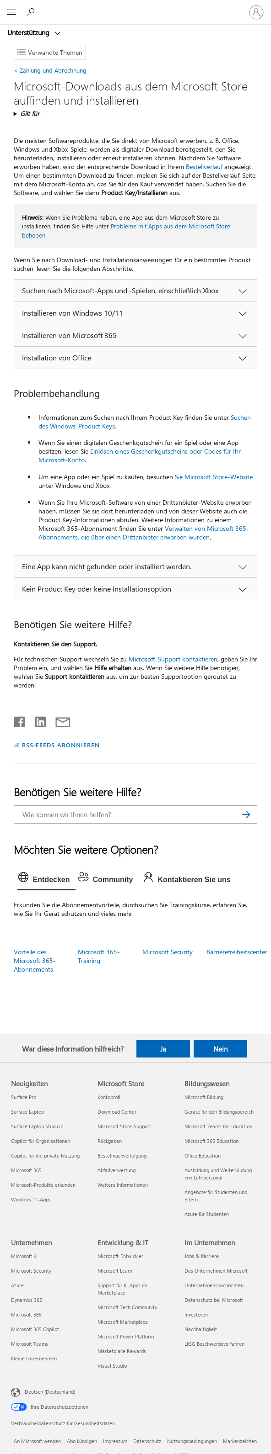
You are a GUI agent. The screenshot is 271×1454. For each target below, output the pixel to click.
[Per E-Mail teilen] (58, 720)
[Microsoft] (135, 6)
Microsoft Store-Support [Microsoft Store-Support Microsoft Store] (124, 1126)
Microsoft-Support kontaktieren (173, 659)
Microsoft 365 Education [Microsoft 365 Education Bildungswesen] (211, 1140)
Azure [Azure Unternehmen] (17, 1285)
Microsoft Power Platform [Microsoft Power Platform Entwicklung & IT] (126, 1336)
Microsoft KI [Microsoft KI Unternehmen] (24, 1256)
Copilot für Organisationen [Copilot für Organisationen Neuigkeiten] (40, 1140)
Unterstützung (29, 32)
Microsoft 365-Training (99, 956)
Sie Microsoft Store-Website (214, 476)
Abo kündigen (82, 1441)
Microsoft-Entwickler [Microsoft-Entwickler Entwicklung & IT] (120, 1256)
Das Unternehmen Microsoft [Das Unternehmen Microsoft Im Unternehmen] (216, 1270)
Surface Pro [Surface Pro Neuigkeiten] (23, 1097)
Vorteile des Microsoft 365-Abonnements (35, 960)
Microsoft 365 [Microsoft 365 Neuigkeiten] (26, 1170)
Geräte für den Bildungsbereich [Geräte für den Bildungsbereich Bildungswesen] (219, 1111)
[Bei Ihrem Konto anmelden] (256, 12)
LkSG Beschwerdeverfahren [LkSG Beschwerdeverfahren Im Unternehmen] (214, 1343)
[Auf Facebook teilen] (20, 720)
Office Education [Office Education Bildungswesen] (202, 1155)
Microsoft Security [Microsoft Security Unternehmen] (31, 1270)
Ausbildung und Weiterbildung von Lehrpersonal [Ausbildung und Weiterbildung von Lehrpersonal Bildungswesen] (218, 1174)
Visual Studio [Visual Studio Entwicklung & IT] (112, 1365)
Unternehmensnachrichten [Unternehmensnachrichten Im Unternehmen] (214, 1285)
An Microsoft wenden (37, 1441)
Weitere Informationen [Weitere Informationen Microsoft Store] (123, 1184)
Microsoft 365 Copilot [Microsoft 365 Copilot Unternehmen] (35, 1329)
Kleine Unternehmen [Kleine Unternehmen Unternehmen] (34, 1358)
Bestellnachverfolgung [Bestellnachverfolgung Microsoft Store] (122, 1155)
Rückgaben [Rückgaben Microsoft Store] (110, 1140)
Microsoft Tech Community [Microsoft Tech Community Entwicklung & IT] (127, 1307)
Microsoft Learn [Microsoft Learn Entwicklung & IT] (115, 1270)
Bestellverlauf (204, 166)
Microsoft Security (167, 951)
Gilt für (29, 113)
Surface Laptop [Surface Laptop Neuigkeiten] (27, 1111)
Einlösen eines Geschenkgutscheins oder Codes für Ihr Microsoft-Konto (139, 455)
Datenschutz (147, 1441)
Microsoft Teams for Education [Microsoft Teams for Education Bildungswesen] (218, 1126)
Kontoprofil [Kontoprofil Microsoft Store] (110, 1097)
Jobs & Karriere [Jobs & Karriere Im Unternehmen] (201, 1256)
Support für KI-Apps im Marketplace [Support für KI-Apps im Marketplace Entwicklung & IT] (122, 1289)
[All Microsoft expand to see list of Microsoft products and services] (11, 12)
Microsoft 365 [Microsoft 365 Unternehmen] (26, 1314)
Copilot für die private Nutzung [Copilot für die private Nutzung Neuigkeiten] (45, 1155)
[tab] (46, 879)
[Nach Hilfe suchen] (32, 12)
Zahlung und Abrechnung (50, 70)
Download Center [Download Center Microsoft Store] (117, 1111)
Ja (163, 1048)
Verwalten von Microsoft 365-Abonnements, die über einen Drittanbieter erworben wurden (143, 532)
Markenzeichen (240, 1441)
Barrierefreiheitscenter (236, 951)
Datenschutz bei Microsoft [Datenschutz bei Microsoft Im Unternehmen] (213, 1299)
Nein (220, 1048)
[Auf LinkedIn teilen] (37, 720)
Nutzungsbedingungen (192, 1441)
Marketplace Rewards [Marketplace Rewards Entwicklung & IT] (122, 1351)
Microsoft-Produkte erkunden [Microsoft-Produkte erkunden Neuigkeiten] (43, 1184)
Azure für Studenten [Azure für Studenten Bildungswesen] (206, 1214)
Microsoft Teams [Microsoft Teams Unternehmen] (29, 1343)
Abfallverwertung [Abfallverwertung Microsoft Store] (117, 1170)
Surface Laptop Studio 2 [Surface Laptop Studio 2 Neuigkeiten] (37, 1126)
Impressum (115, 1441)
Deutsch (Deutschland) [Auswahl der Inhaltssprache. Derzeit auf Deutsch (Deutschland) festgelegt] (50, 1391)
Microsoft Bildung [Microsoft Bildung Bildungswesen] (203, 1097)
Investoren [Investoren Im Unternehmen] (196, 1314)
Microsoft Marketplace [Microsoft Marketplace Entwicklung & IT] (123, 1321)
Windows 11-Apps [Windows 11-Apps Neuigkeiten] (31, 1199)
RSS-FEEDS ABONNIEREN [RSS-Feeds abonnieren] (61, 745)
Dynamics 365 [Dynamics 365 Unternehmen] (26, 1299)
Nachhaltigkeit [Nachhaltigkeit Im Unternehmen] (200, 1329)
